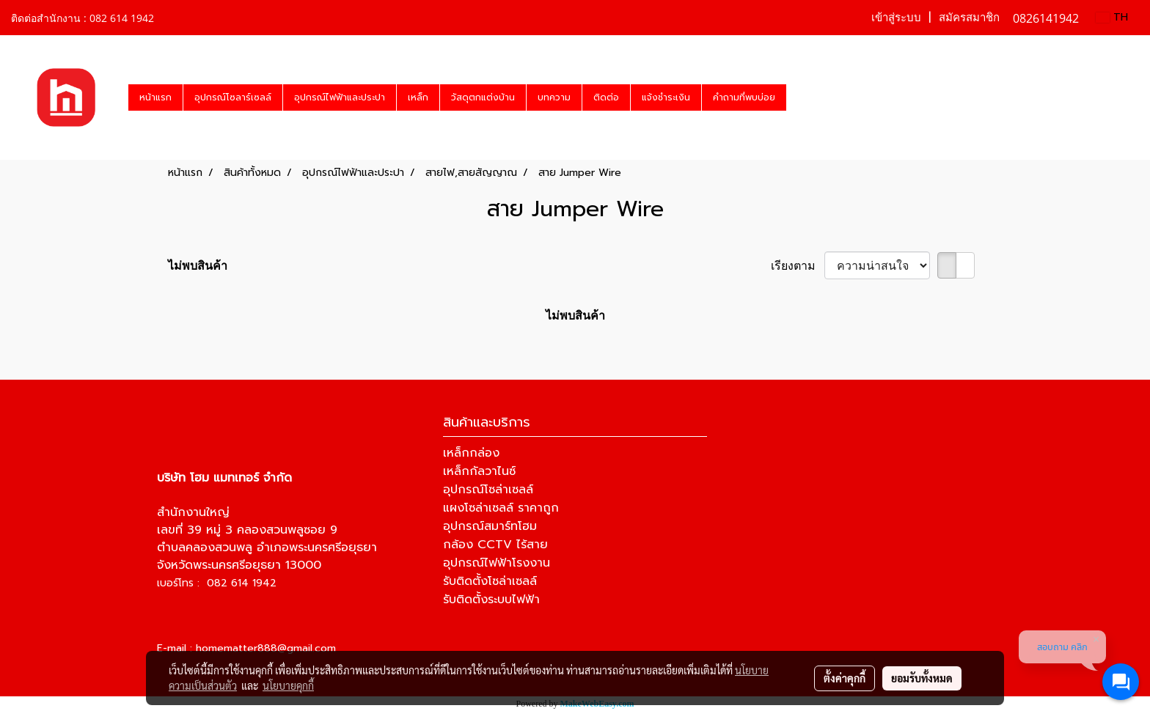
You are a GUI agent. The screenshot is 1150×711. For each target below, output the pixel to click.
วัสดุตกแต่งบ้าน (483, 97)
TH (1112, 17)
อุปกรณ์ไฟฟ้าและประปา (339, 97)
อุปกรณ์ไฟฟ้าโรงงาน (496, 563)
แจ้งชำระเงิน (666, 97)
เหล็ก (418, 97)
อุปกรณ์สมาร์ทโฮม (490, 526)
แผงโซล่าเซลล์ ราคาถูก (501, 508)
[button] (799, 97)
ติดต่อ (606, 97)
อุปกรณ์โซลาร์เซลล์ (232, 97)
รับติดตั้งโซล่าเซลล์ (490, 581)
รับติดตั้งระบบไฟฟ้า (491, 599)
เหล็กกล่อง (471, 453)
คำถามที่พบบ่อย (744, 97)
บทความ (554, 97)
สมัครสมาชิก (969, 17)
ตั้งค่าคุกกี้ (844, 678)
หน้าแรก (155, 97)
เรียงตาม (797, 265)
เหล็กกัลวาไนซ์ (479, 471)
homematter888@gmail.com (266, 648)
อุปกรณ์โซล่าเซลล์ (488, 489)
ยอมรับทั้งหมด (922, 678)
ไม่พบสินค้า (197, 265)
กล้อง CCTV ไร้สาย (495, 544)
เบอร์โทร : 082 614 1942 (216, 583)
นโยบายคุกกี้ (288, 685)
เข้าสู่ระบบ (896, 17)
